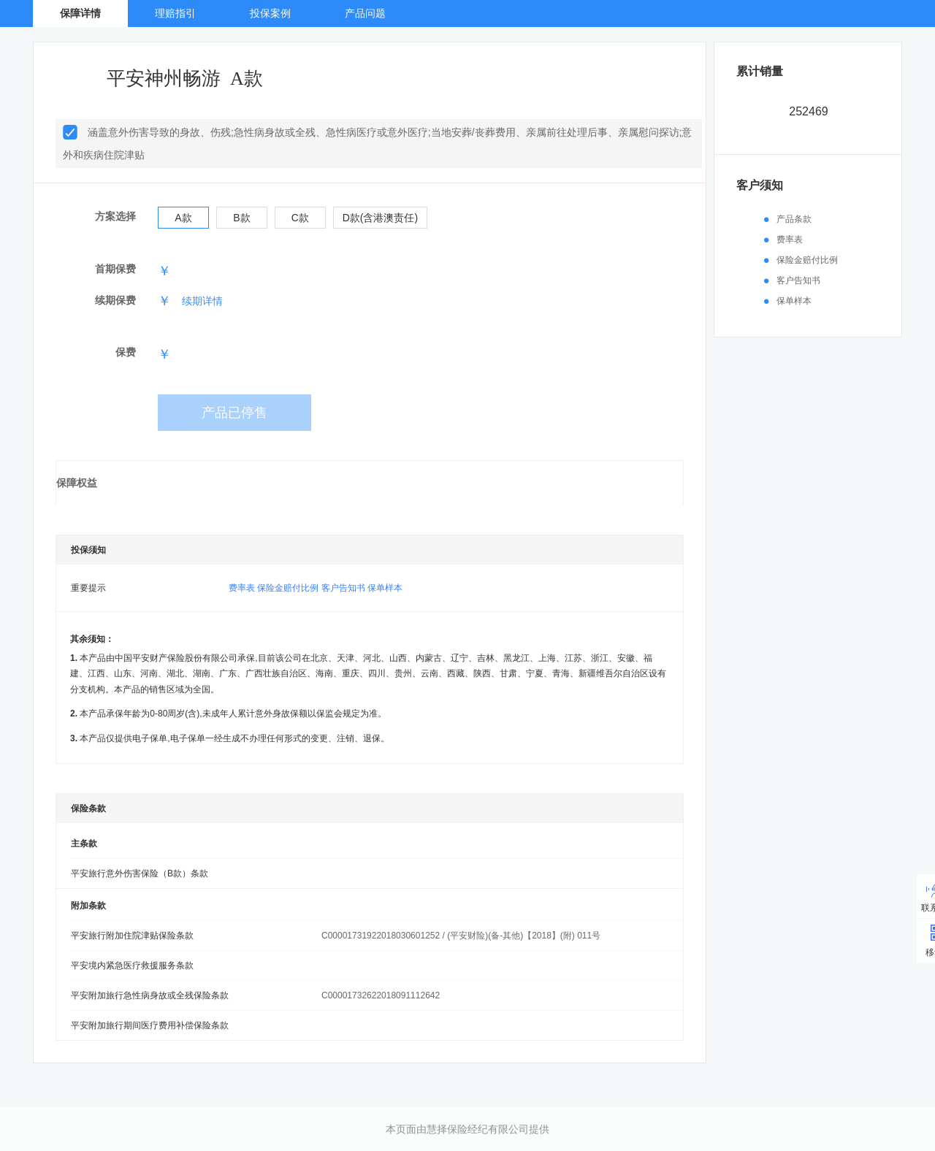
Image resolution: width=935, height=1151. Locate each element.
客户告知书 (343, 588)
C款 (300, 217)
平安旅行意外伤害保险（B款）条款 (139, 873)
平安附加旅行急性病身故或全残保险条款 (150, 995)
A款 (183, 217)
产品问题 (365, 13)
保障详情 (80, 13)
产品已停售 (234, 412)
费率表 (242, 588)
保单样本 (384, 588)
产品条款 (794, 219)
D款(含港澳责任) (380, 217)
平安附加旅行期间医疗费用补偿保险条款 (150, 1025)
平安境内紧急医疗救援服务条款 (132, 965)
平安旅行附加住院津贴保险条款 (132, 935)
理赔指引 (175, 13)
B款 (241, 217)
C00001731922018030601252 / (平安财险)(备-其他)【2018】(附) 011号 (460, 935)
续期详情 (202, 301)
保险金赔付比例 (287, 588)
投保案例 (270, 13)
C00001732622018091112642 (380, 995)
